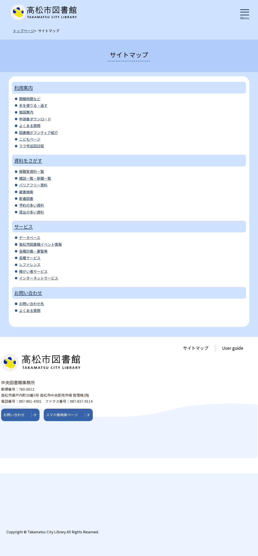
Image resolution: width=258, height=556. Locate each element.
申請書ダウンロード (35, 119)
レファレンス (29, 264)
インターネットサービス (38, 278)
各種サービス (29, 257)
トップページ (23, 30)
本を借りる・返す (33, 105)
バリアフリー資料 (33, 185)
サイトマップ (195, 348)
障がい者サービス (33, 271)
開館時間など (29, 98)
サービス (23, 226)
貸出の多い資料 (31, 212)
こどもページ (29, 139)
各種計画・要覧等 (33, 251)
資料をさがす (28, 160)
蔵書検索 (26, 191)
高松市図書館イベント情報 (40, 244)
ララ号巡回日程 (31, 145)
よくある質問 (29, 125)
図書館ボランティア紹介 (38, 132)
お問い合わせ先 (31, 303)
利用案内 (23, 87)
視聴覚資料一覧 (31, 171)
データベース (29, 237)
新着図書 (26, 198)
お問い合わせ (28, 292)
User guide (232, 348)
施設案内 (26, 112)
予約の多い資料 (31, 205)
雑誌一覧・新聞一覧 (35, 178)
